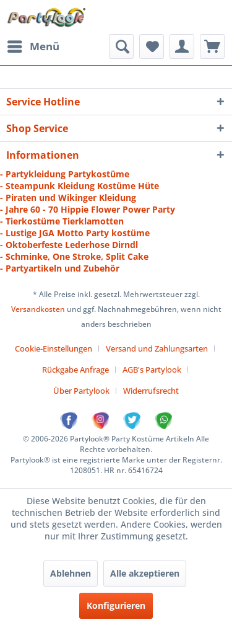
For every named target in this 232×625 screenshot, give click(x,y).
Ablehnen (70, 573)
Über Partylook (81, 390)
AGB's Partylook (151, 369)
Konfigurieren (116, 605)
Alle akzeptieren (144, 573)
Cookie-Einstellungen (53, 348)
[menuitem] (33, 46)
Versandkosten (38, 309)
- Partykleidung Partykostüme (64, 174)
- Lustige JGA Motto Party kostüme (75, 233)
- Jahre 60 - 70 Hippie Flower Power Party (87, 209)
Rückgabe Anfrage (75, 369)
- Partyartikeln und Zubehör (59, 268)
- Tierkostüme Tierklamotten (62, 221)
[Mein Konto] (182, 46)
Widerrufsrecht (151, 390)
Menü (33, 45)
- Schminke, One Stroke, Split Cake (74, 256)
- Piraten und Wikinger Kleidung (68, 197)
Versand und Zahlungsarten (157, 348)
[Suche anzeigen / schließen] (121, 46)
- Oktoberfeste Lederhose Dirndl (69, 244)
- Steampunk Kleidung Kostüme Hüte (79, 186)
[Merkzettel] (151, 46)
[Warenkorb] (212, 46)
